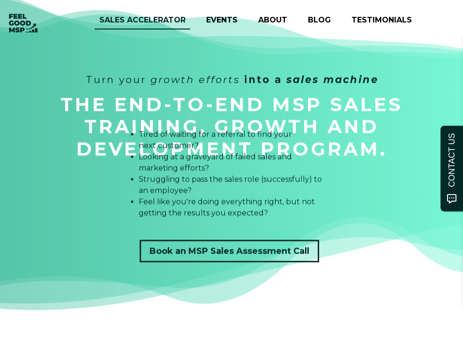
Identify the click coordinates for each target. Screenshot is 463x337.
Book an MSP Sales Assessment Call (229, 251)
